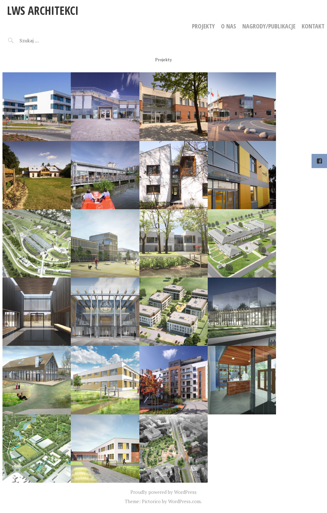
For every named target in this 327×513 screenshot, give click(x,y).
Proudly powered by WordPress (163, 492)
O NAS (228, 26)
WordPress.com (184, 501)
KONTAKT (313, 26)
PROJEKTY (203, 26)
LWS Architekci (43, 10)
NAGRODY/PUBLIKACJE (268, 26)
